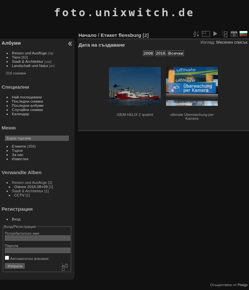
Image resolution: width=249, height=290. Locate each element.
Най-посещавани (27, 97)
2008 (148, 53)
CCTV (19, 195)
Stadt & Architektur (27, 61)
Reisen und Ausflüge (29, 53)
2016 (160, 53)
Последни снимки (27, 101)
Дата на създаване (101, 45)
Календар (20, 114)
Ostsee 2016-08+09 (31, 186)
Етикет (109, 35)
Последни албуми (28, 105)
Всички (175, 53)
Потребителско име (22, 233)
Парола (11, 245)
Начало (87, 35)
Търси (17, 150)
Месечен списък (231, 42)
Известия (20, 159)
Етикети (19, 146)
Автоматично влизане (27, 258)
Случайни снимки (27, 109)
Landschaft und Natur (30, 65)
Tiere (16, 57)
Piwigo (243, 285)
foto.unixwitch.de (124, 12)
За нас (18, 154)
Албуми (11, 43)
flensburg (130, 35)
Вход (16, 219)
